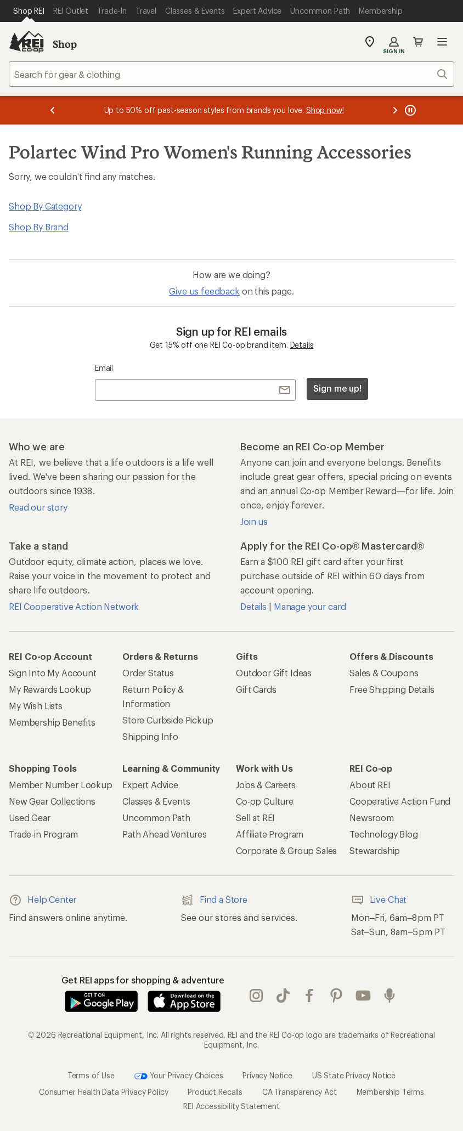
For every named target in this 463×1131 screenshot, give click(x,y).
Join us (254, 521)
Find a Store (214, 900)
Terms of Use (91, 1075)
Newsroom (371, 817)
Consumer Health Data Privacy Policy (103, 1091)
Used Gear (29, 817)
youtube (363, 995)
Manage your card (310, 606)
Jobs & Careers (266, 784)
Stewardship (374, 850)
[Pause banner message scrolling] (409, 110)
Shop (65, 44)
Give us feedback (204, 291)
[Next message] (395, 110)
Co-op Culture (264, 801)
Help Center (42, 900)
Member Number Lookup (60, 784)
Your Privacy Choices (178, 1076)
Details (302, 344)
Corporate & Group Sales (286, 850)
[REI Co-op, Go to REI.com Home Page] (26, 42)
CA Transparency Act (299, 1091)
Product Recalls (215, 1091)
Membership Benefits (52, 722)
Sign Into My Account (53, 673)
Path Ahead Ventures (164, 834)
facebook (309, 995)
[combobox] (231, 74)
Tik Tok (283, 995)
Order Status (148, 673)
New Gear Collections (52, 801)
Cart (418, 41)
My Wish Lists (36, 705)
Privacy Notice (267, 1075)
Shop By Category (45, 206)
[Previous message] (52, 110)
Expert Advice (150, 784)
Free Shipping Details (391, 689)
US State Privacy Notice (354, 1075)
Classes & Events (156, 801)
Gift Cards (256, 689)
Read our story (38, 507)
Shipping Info (150, 736)
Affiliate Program (269, 834)
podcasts (389, 995)
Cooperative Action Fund (399, 801)
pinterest (336, 995)
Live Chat (379, 900)
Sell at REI (255, 817)
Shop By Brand (39, 227)
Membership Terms (390, 1091)
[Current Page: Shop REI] (29, 11)
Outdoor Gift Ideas (274, 673)
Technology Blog (383, 834)
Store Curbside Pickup (167, 720)
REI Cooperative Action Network (74, 606)
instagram (256, 995)
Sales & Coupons (384, 673)
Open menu (442, 41)
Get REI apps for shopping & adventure (142, 980)
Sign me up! (337, 388)
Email (104, 367)
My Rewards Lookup (50, 689)
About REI (370, 784)
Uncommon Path (156, 817)
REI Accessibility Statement (231, 1106)
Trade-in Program (43, 834)
